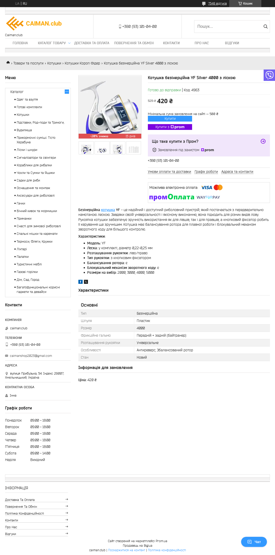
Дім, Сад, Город (28, 280)
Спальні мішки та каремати (37, 234)
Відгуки (232, 43)
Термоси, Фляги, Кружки (34, 241)
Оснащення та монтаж (33, 188)
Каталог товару (52, 43)
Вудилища (24, 130)
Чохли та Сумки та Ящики (36, 173)
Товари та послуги (28, 63)
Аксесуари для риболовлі (36, 195)
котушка (108, 210)
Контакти (171, 43)
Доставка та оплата (91, 43)
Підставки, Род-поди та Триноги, (40, 122)
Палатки (23, 257)
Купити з (170, 127)
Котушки (54, 63)
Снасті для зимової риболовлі (39, 226)
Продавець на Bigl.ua (137, 545)
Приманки (24, 218)
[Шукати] (265, 26)
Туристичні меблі (29, 264)
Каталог (17, 92)
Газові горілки (27, 272)
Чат (254, 542)
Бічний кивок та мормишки (37, 211)
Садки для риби (28, 180)
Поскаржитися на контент (126, 550)
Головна (20, 43)
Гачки (21, 203)
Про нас (202, 43)
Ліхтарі (22, 249)
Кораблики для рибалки (34, 165)
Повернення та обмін (134, 43)
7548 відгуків (217, 3)
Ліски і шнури (27, 150)
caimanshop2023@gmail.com (31, 356)
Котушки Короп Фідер (82, 63)
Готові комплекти (29, 107)
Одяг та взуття (27, 99)
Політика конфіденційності (24, 513)
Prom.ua (161, 541)
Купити (170, 119)
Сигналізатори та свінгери (36, 157)
